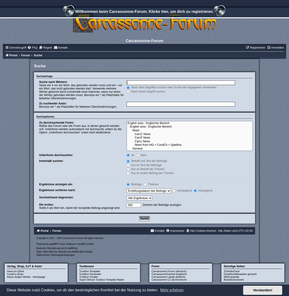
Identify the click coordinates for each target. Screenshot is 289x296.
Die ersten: (46, 204)
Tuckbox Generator (90, 274)
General (189, 149)
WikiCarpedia (231, 276)
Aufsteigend (182, 190)
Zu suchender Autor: (53, 103)
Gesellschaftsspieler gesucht (240, 274)
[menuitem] (32, 47)
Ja (130, 155)
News (189, 130)
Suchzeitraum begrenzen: (56, 197)
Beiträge (134, 184)
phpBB (52, 244)
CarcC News (189, 134)
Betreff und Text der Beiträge (147, 161)
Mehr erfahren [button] (172, 290)
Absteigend (203, 190)
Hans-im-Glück (15, 271)
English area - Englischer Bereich (189, 123)
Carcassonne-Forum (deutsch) (169, 271)
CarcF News (189, 138)
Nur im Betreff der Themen (146, 169)
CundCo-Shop (15, 274)
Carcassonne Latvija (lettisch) (168, 276)
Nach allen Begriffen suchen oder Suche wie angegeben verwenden (171, 87)
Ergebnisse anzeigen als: (56, 184)
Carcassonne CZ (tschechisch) (169, 279)
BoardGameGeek (234, 279)
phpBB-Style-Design (81, 251)
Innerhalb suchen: (51, 161)
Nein (141, 155)
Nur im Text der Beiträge (144, 165)
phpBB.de (72, 248)
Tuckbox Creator (88, 276)
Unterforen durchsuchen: (56, 155)
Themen (151, 184)
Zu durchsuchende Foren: (56, 122)
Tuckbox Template (89, 271)
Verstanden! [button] (262, 290)
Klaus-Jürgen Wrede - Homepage (26, 276)
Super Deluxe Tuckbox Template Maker (101, 279)
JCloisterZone (232, 271)
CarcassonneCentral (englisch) (169, 274)
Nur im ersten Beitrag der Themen (150, 173)
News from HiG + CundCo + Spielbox (189, 145)
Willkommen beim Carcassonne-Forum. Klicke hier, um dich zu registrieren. (144, 12)
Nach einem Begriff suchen (146, 91)
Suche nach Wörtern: (53, 82)
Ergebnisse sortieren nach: (57, 190)
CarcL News (189, 141)
